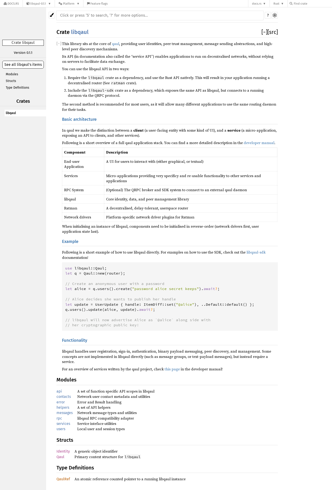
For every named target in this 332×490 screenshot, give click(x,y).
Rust (276, 3)
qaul (115, 43)
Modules (12, 74)
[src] (272, 32)
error (60, 402)
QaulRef (63, 479)
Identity (63, 451)
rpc (59, 418)
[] (264, 32)
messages (64, 413)
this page (172, 369)
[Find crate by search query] (312, 3)
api (59, 391)
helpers (62, 407)
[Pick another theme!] (52, 15)
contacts (63, 396)
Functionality (74, 340)
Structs (11, 81)
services (63, 423)
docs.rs (256, 3)
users (60, 429)
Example (70, 241)
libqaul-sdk (256, 252)
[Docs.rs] (11, 3)
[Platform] (69, 3)
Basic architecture (79, 119)
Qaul (60, 457)
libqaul (11, 113)
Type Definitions (17, 88)
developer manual (259, 142)
